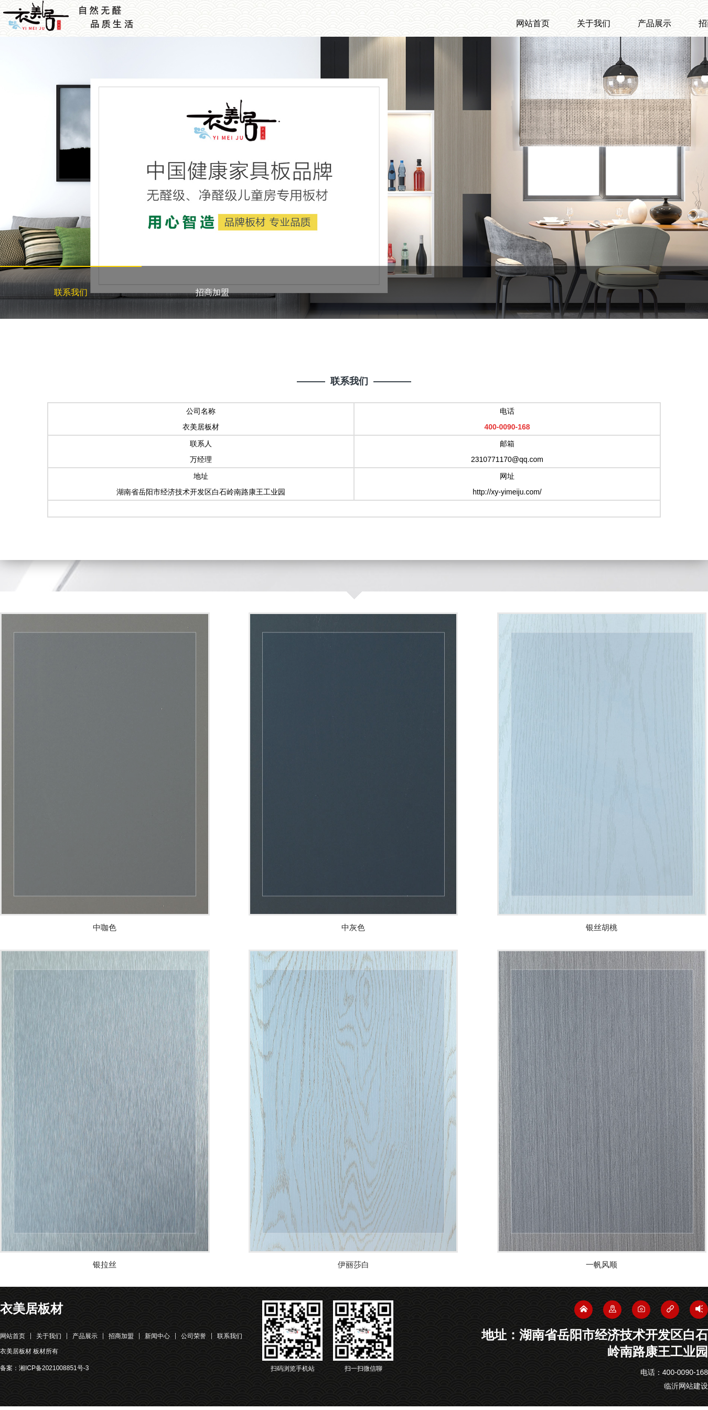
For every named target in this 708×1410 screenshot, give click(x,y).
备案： (44, 1371)
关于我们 (593, 23)
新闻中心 (157, 1339)
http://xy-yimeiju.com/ (507, 492)
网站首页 (533, 23)
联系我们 (71, 292)
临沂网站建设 (686, 1389)
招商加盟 (212, 292)
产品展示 (654, 23)
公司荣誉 (193, 1339)
